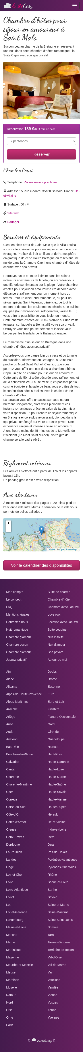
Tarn (51, 935)
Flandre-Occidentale (62, 716)
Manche (11, 935)
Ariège (10, 716)
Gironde (53, 731)
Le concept (13, 599)
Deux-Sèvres (15, 837)
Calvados (12, 762)
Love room (55, 614)
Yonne (52, 1010)
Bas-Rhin (12, 747)
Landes (11, 859)
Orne (9, 1017)
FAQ (9, 607)
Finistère (54, 709)
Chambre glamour (18, 637)
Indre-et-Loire (57, 829)
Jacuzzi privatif (16, 659)
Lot (8, 904)
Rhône (52, 874)
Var (50, 972)
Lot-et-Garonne (16, 912)
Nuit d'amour (56, 644)
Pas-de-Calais (57, 852)
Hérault (53, 814)
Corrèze (11, 799)
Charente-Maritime (19, 784)
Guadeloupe (56, 739)
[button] (9, 90)
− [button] (8, 529)
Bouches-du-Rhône (19, 754)
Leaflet (51, 549)
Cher (9, 792)
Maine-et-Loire (16, 927)
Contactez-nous (17, 622)
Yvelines (53, 1017)
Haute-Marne (57, 777)
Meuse (10, 972)
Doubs (52, 671)
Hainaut (53, 747)
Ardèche (12, 709)
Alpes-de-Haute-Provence (24, 694)
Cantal (10, 769)
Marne (10, 942)
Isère (51, 837)
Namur (10, 995)
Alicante (11, 686)
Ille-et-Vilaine (57, 822)
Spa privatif (55, 652)
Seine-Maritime (58, 912)
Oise (9, 1010)
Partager (13, 222)
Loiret (10, 897)
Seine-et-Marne (58, 904)
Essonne (54, 686)
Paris (9, 1025)
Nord (9, 1002)
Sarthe (52, 889)
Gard (51, 724)
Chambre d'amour (18, 652)
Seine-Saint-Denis (60, 919)
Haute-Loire (56, 769)
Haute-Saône (57, 784)
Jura (51, 844)
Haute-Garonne (58, 762)
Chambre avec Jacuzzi (63, 607)
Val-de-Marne (57, 965)
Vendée (53, 987)
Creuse (11, 829)
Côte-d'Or (12, 814)
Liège (10, 867)
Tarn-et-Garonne (59, 942)
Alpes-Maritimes (17, 701)
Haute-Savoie (57, 792)
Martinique (13, 950)
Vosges (53, 1002)
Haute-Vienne (57, 799)
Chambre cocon (17, 644)
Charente (12, 777)
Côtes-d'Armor (16, 822)
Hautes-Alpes (57, 807)
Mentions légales (17, 614)
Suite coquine (57, 629)
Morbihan (12, 980)
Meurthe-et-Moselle (19, 965)
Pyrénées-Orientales (62, 867)
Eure (51, 694)
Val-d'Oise (55, 957)
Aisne (10, 679)
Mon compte (14, 592)
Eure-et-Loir (56, 701)
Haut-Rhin (55, 754)
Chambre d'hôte (59, 599)
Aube (10, 724)
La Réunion (14, 852)
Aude (10, 731)
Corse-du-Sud (15, 807)
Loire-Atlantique (17, 889)
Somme (53, 927)
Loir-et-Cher (14, 874)
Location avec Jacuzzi (63, 622)
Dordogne (13, 844)
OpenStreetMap (68, 549)
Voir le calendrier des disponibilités (41, 565)
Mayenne (12, 957)
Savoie (52, 897)
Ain (8, 671)
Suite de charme (59, 592)
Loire (9, 882)
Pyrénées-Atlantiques (62, 859)
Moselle (11, 987)
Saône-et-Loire (58, 882)
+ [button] (8, 523)
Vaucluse (54, 980)
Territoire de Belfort (61, 950)
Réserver (41, 154)
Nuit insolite (56, 637)
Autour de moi (57, 659)
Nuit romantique (17, 629)
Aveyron (11, 739)
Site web (13, 213)
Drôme (52, 679)
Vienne (52, 995)
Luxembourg (14, 919)
